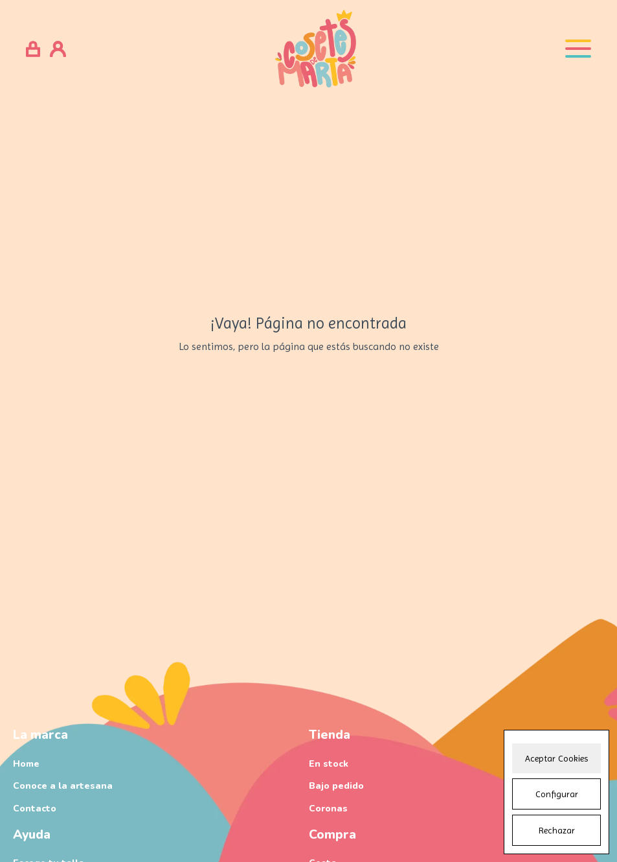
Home (26, 764)
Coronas (328, 808)
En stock (328, 764)
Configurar (556, 794)
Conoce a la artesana (63, 786)
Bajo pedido (336, 786)
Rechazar (557, 830)
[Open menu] (578, 49)
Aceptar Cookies (556, 758)
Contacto (34, 808)
